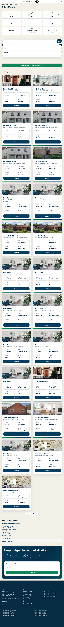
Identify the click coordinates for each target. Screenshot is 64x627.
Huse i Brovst (5, 532)
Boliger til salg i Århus (40, 612)
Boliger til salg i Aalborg (40, 615)
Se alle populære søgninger (10, 541)
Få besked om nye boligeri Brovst (31, 65)
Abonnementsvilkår (28, 592)
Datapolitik (26, 597)
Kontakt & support (28, 591)
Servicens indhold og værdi (30, 596)
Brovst (15, 4)
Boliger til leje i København (51, 591)
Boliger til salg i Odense (40, 613)
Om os (24, 589)
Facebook (2, 604)
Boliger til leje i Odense (50, 594)
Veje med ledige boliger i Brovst (11, 523)
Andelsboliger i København (9, 610)
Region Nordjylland (7, 4)
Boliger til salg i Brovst (8, 528)
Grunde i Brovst (6, 538)
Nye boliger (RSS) (28, 603)
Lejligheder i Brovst (7, 531)
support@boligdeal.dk (8, 594)
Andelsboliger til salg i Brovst (10, 526)
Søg (59, 41)
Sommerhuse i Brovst (7, 537)
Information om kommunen (9, 524)
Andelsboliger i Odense (8, 613)
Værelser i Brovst (6, 535)
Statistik (25, 600)
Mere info (16, 105)
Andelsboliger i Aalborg (8, 615)
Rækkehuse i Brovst (7, 534)
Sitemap (25, 602)
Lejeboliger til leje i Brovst (9, 529)
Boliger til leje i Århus (50, 593)
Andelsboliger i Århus (7, 612)
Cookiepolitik (26, 598)
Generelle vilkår (27, 594)
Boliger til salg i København (41, 610)
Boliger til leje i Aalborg (50, 596)
